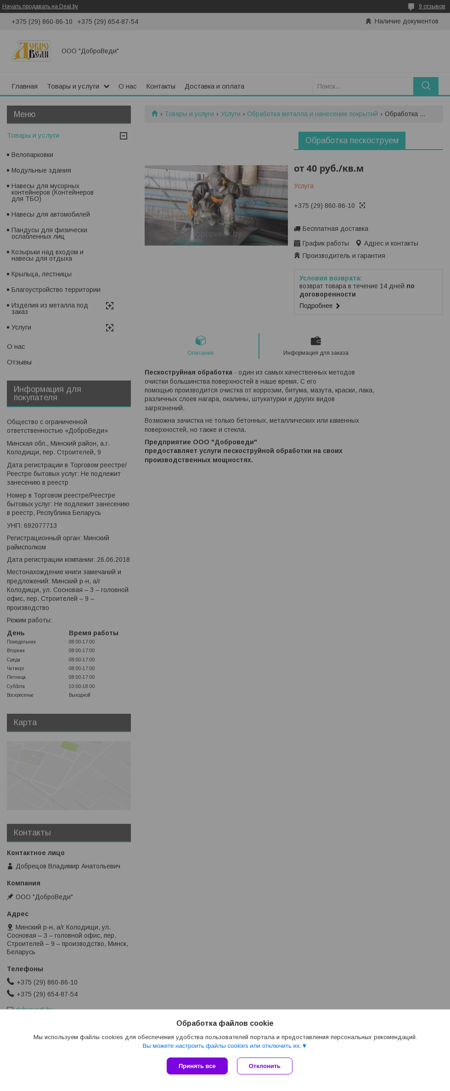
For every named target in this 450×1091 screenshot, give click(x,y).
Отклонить (265, 1066)
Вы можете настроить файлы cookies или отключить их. (221, 1045)
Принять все (197, 1066)
